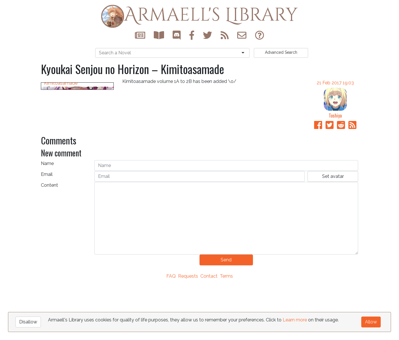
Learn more (295, 320)
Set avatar (333, 230)
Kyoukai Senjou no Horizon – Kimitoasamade (74, 175)
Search (281, 52)
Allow (371, 322)
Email (47, 228)
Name (47, 217)
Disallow (28, 322)
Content (49, 239)
